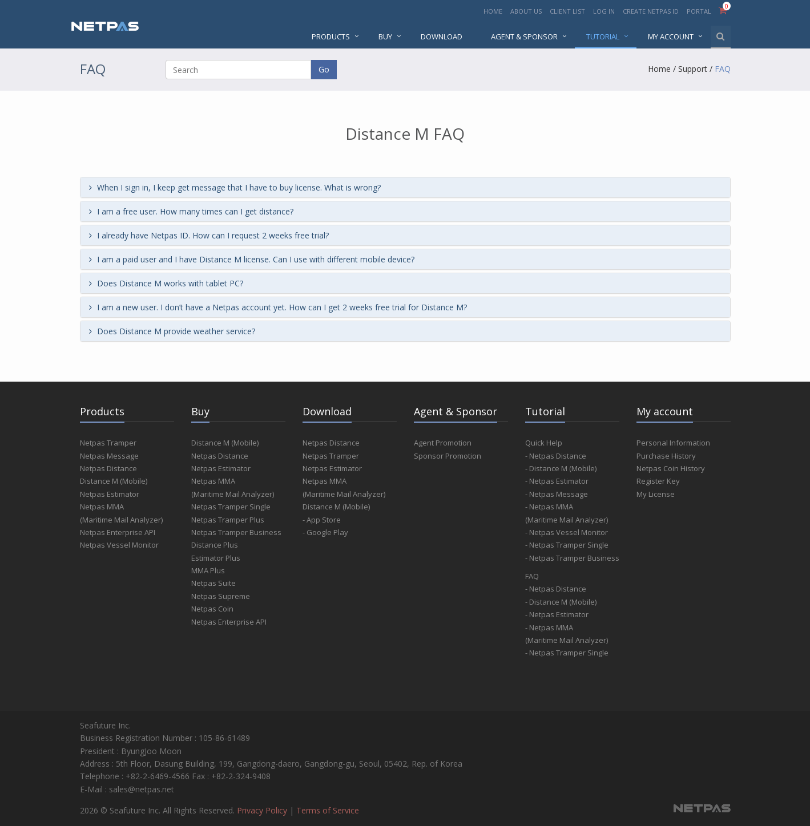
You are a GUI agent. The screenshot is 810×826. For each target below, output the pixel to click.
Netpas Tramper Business (236, 532)
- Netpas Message (556, 494)
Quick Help (543, 443)
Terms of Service (327, 810)
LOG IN (604, 11)
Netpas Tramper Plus (227, 520)
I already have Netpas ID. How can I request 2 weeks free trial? (209, 235)
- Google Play (325, 532)
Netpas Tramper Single (231, 506)
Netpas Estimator (109, 494)
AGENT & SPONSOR (524, 36)
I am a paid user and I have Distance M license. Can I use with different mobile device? (251, 259)
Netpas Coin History (670, 468)
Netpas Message (109, 456)
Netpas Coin (212, 609)
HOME (492, 11)
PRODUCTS (331, 36)
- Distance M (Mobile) (561, 468)
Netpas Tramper (108, 443)
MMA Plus (208, 570)
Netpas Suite (213, 583)
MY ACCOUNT (671, 36)
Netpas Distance (108, 468)
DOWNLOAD (441, 36)
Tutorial (602, 36)
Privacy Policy (262, 810)
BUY (385, 36)
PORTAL (700, 11)
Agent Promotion (443, 443)
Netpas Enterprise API (117, 532)
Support (692, 68)
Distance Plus (214, 545)
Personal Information (673, 443)
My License (655, 494)
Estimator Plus (215, 558)
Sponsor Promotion (447, 456)
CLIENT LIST (567, 11)
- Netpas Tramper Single (566, 545)
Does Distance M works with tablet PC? (166, 283)
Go (324, 69)
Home (659, 68)
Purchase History (666, 456)
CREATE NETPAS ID (651, 11)
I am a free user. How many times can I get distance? (191, 211)
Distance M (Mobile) (113, 481)
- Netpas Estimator (557, 481)
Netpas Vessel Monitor (119, 545)
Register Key (658, 481)
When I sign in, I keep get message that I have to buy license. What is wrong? (235, 187)
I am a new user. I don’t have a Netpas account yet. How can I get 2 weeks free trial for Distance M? (278, 307)
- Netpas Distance (555, 456)
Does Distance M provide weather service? (172, 331)
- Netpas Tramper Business (572, 558)
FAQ (723, 68)
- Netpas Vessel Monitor (566, 532)
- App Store (322, 520)
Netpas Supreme (220, 596)
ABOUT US (526, 11)
